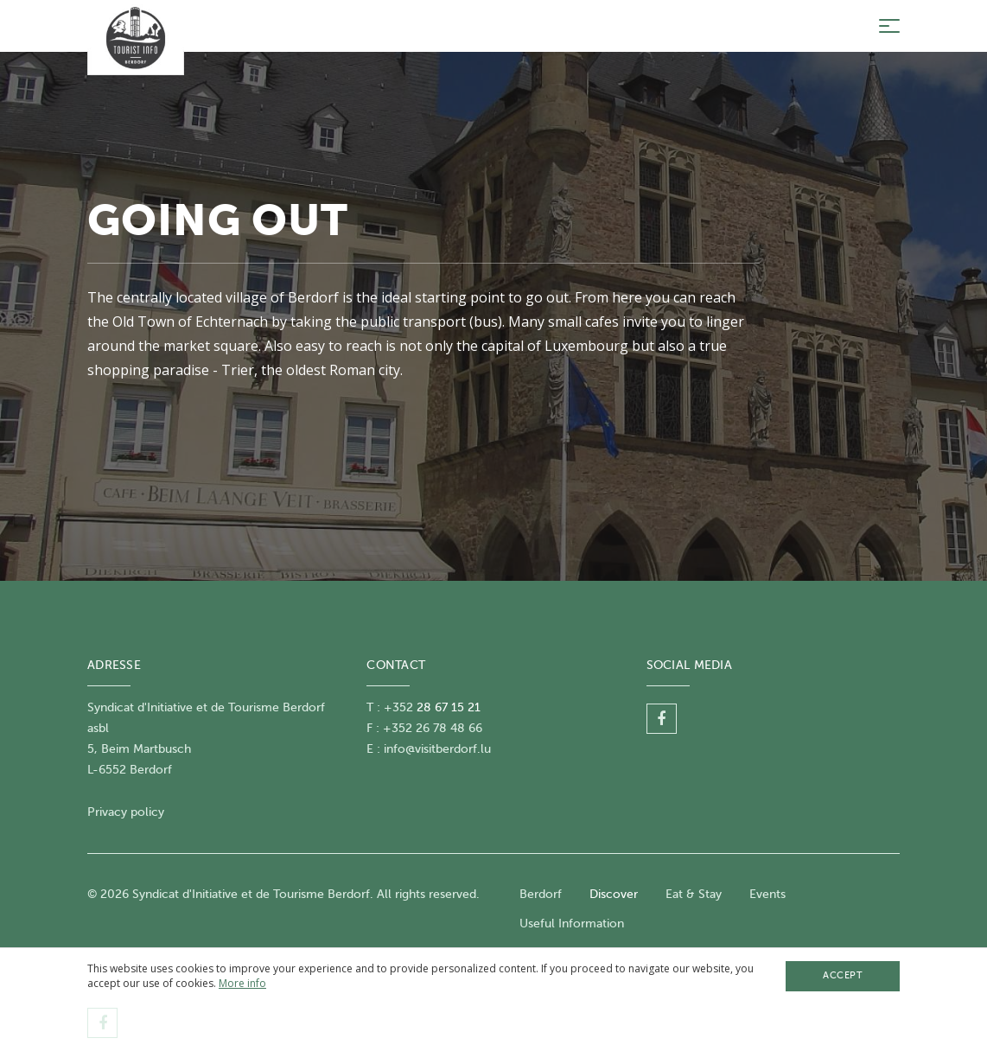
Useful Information (571, 923)
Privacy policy (125, 812)
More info (242, 983)
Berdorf (540, 894)
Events (767, 894)
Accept (843, 975)
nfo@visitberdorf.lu (438, 748)
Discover (613, 894)
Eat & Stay (693, 894)
